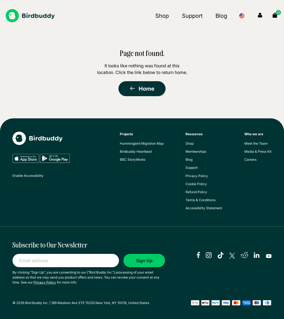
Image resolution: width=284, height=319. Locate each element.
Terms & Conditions (200, 200)
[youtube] (269, 256)
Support (192, 15)
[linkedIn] (257, 256)
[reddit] (244, 256)
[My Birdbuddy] (37, 142)
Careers (250, 159)
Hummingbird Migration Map (142, 143)
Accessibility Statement (204, 208)
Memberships (196, 151)
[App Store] (26, 162)
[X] (232, 256)
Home (142, 88)
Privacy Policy (197, 176)
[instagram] (209, 256)
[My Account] (260, 15)
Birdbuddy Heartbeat (136, 151)
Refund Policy (196, 192)
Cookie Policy (196, 184)
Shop (162, 15)
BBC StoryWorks (132, 159)
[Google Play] (55, 162)
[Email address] (65, 260)
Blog (221, 15)
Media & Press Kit (258, 151)
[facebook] (198, 256)
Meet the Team (256, 143)
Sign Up (144, 260)
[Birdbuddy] (30, 15)
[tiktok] (220, 256)
